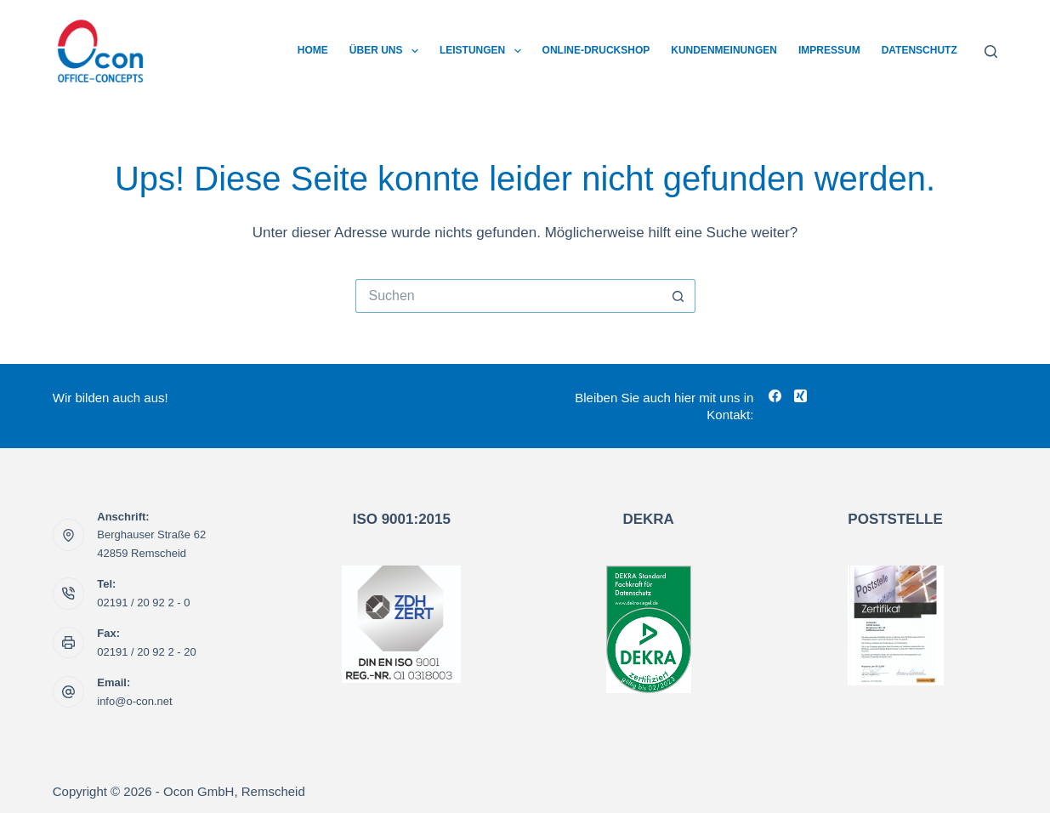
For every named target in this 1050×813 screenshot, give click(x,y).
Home (313, 50)
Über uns (387, 51)
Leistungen (484, 51)
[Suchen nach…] (508, 296)
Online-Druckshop (596, 50)
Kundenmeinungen (724, 50)
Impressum (829, 50)
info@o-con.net (134, 701)
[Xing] (800, 395)
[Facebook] (775, 395)
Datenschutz (919, 50)
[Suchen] (991, 51)
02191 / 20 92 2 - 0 (143, 602)
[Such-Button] (678, 296)
